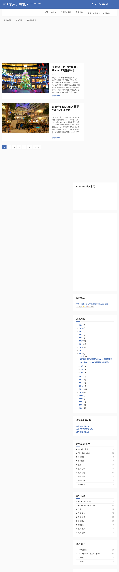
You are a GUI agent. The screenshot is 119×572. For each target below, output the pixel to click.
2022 (90, 176)
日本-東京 (90, 358)
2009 (90, 241)
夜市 (88, 310)
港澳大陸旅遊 (52, 12)
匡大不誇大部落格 (15, 4)
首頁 (5, 12)
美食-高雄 (90, 329)
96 (29, 141)
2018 (90, 188)
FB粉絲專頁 (101, 13)
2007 (90, 247)
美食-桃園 (90, 326)
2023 (90, 173)
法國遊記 (90, 403)
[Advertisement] (41, 37)
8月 (91, 211)
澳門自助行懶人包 (91, 277)
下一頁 (36, 141)
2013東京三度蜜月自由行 (96, 350)
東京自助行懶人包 (91, 271)
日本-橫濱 (90, 362)
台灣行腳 (90, 306)
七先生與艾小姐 (91, 424)
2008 (90, 244)
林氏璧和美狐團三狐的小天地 (95, 427)
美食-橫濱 (90, 378)
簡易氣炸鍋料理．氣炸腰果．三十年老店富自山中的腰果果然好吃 (26, 547)
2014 (90, 225)
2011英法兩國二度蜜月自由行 (98, 399)
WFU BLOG (89, 429)
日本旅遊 (38, 12)
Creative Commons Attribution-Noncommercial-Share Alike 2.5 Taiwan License (55, 570)
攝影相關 (77, 12)
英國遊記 (90, 406)
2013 (90, 228)
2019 (90, 185)
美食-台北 (90, 318)
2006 (90, 250)
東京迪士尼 (91, 370)
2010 (90, 237)
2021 (90, 179)
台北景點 (90, 302)
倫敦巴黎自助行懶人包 (93, 274)
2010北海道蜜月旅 (94, 346)
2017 (90, 192)
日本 (88, 354)
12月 (92, 197)
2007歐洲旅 (91, 395)
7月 (91, 214)
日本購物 (90, 366)
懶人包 (12, 12)
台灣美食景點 (25, 12)
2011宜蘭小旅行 (93, 298)
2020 (90, 182)
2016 (90, 195)
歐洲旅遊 (65, 12)
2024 (90, 169)
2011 (90, 234)
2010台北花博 (92, 294)
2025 (90, 166)
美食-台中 (90, 314)
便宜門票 (89, 13)
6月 (91, 217)
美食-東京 (90, 374)
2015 (90, 222)
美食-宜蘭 (90, 322)
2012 (90, 231)
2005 (90, 253)
